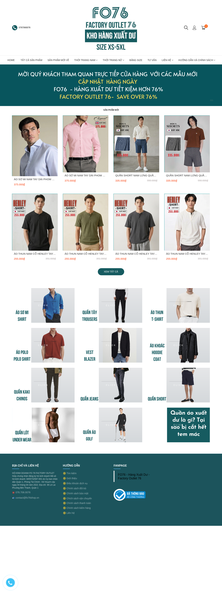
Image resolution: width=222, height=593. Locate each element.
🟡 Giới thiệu (70, 478)
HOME (11, 60)
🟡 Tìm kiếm (69, 473)
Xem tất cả (111, 271)
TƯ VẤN (152, 60)
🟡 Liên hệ (69, 513)
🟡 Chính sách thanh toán (77, 503)
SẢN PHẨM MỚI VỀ (58, 60)
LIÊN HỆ (167, 60)
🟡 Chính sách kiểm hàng (77, 508)
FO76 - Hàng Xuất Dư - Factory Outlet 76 (134, 476)
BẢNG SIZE (135, 60)
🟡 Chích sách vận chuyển (77, 498)
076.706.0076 (23, 492)
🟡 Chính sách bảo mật (75, 493)
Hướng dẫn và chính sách (196, 60)
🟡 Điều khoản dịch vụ (75, 483)
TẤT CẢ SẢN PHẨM (31, 60)
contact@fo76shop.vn (27, 497)
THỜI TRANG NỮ (113, 60)
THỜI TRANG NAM (85, 60)
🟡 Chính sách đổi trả (74, 488)
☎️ (13, 492)
